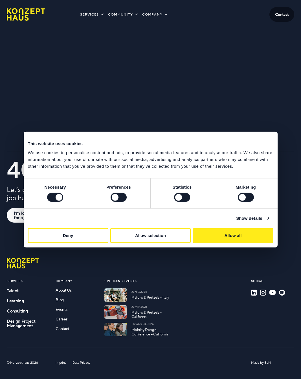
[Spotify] (282, 292)
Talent (13, 290)
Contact (62, 328)
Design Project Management (21, 323)
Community (123, 14)
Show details (249, 218)
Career (61, 319)
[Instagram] (263, 292)
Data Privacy (81, 362)
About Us (63, 290)
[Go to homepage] (23, 263)
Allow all (233, 235)
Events (61, 309)
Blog (60, 299)
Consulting (17, 311)
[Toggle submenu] (102, 14)
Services (92, 14)
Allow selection (150, 235)
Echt (267, 362)
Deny (68, 235)
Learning (15, 300)
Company (155, 14)
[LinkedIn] (254, 292)
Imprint (61, 362)
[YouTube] (272, 292)
